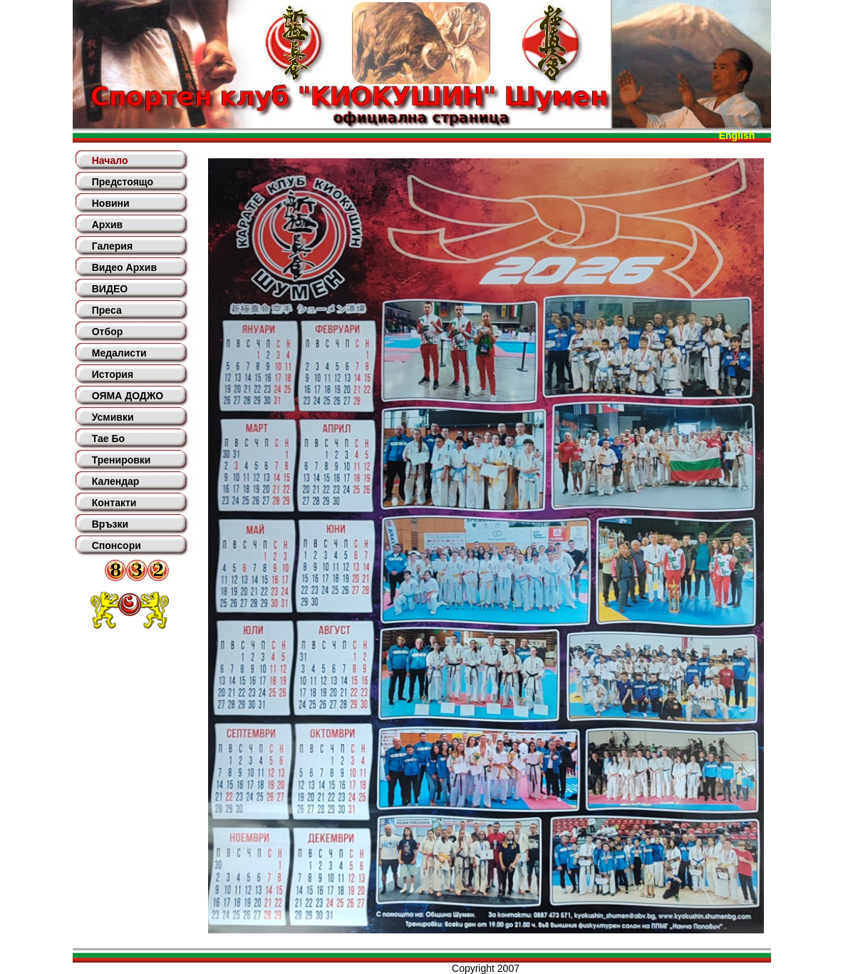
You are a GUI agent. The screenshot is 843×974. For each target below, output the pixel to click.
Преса (107, 310)
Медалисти (119, 353)
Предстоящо (122, 182)
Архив (107, 224)
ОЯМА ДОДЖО (127, 395)
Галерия (112, 246)
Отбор (107, 331)
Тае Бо (108, 438)
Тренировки (121, 460)
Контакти (114, 502)
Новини (111, 203)
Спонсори (116, 545)
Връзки (110, 524)
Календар (116, 481)
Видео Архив (124, 267)
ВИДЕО (110, 288)
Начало (110, 160)
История (112, 374)
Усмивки (113, 417)
